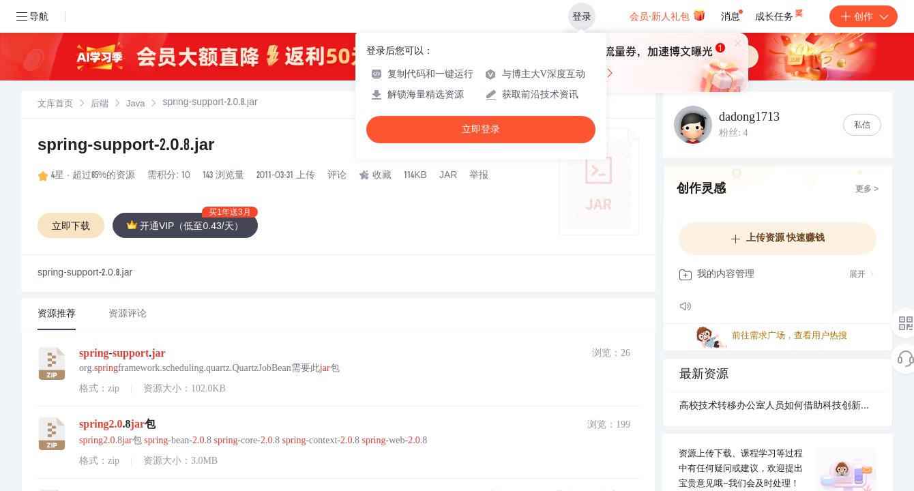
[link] (55, 104)
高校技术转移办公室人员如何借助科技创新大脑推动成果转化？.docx (777, 406)
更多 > (867, 189)
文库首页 (55, 104)
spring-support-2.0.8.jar (126, 146)
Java (135, 104)
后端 (99, 104)
